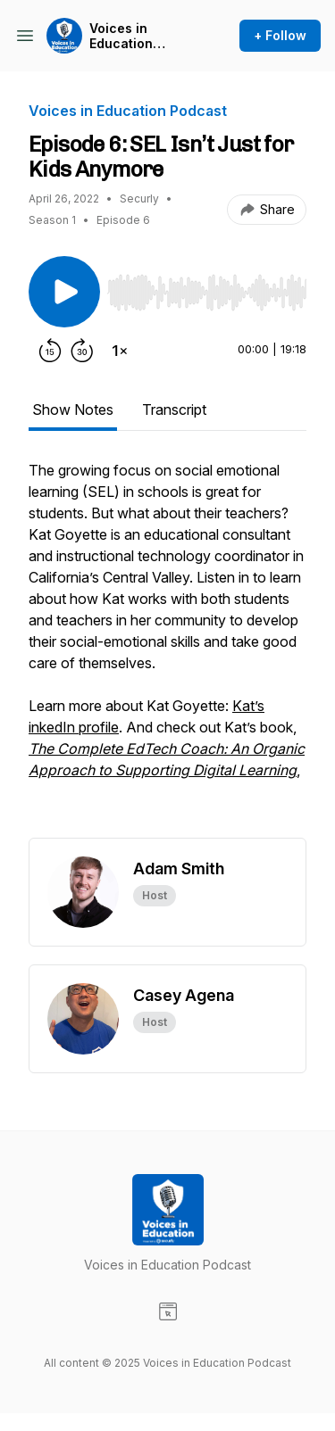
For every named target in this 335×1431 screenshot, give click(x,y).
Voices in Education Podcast (121, 36)
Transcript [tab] (174, 409)
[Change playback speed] (120, 350)
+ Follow (280, 35)
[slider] (206, 292)
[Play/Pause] (64, 291)
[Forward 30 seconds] (82, 350)
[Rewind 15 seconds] (50, 350)
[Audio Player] (206, 287)
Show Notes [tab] (72, 409)
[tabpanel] (167, 648)
